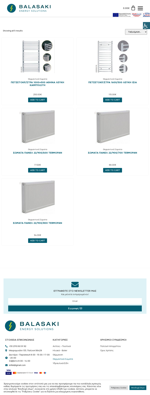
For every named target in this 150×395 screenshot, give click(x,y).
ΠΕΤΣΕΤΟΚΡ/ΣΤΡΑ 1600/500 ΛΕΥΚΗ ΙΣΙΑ (112, 82)
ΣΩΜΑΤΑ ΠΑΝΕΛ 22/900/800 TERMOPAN (37, 223)
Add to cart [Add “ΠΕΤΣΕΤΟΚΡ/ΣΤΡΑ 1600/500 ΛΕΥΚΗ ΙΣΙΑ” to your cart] (112, 100)
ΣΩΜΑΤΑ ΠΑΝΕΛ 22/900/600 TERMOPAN (37, 153)
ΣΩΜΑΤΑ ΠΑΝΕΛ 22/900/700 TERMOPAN (112, 153)
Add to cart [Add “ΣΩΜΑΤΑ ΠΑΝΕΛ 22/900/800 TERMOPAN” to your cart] (37, 241)
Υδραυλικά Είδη (60, 364)
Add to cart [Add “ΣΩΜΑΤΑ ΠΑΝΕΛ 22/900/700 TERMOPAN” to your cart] (112, 170)
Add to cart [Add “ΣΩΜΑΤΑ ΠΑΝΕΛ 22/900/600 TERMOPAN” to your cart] (37, 170)
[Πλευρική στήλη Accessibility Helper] (146, 25)
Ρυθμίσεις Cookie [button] (118, 388)
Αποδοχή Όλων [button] (138, 388)
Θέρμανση (58, 355)
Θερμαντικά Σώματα (37, 79)
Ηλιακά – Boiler (60, 350)
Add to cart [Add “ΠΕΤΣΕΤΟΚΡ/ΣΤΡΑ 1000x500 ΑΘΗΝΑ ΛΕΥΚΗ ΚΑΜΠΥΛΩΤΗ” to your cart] (37, 100)
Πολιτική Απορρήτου (110, 346)
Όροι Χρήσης (107, 350)
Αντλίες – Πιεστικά (62, 346)
